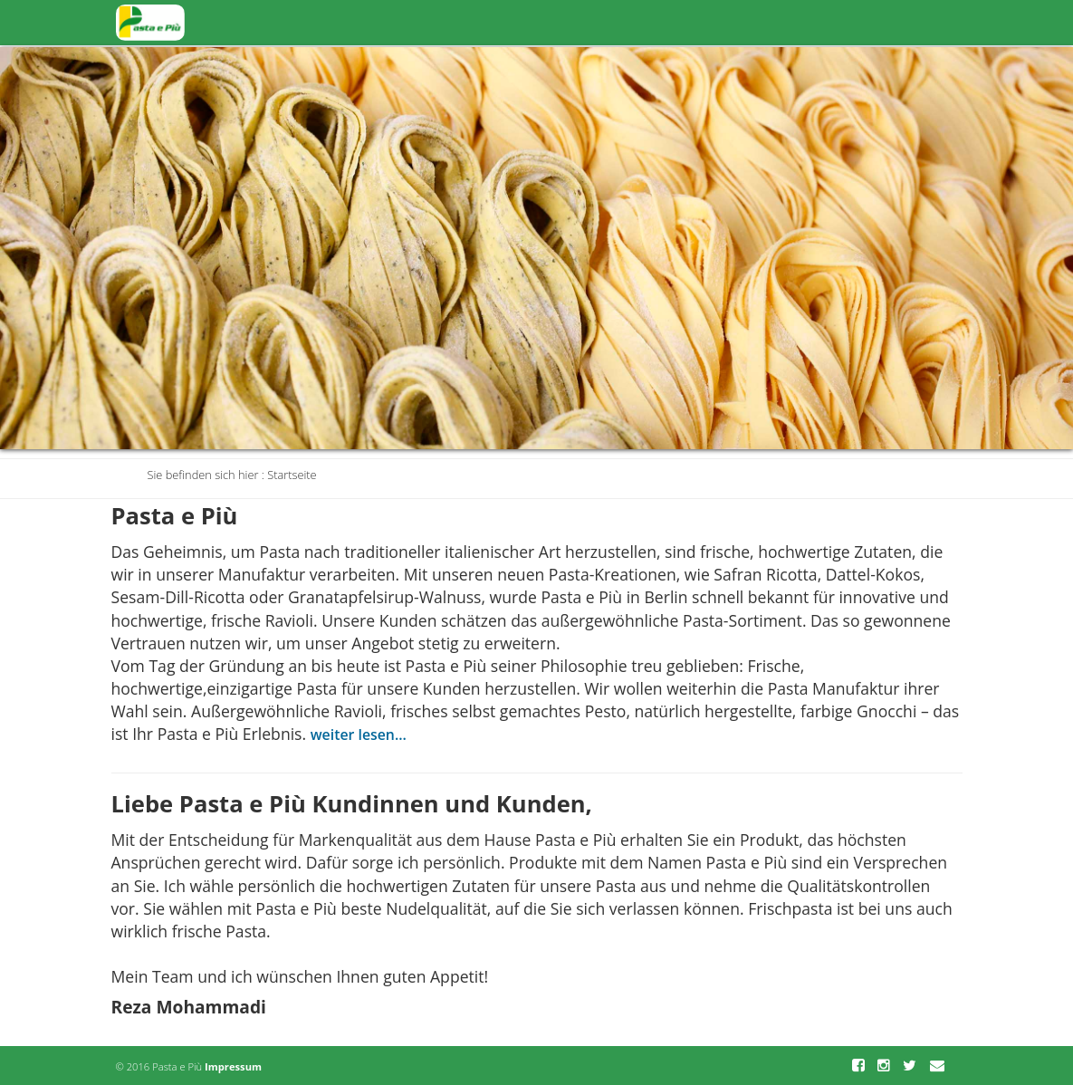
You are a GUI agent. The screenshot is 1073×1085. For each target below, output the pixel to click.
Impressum (233, 1066)
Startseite (589, 21)
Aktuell (755, 21)
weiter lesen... (359, 734)
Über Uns (834, 21)
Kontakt (917, 21)
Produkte (676, 21)
